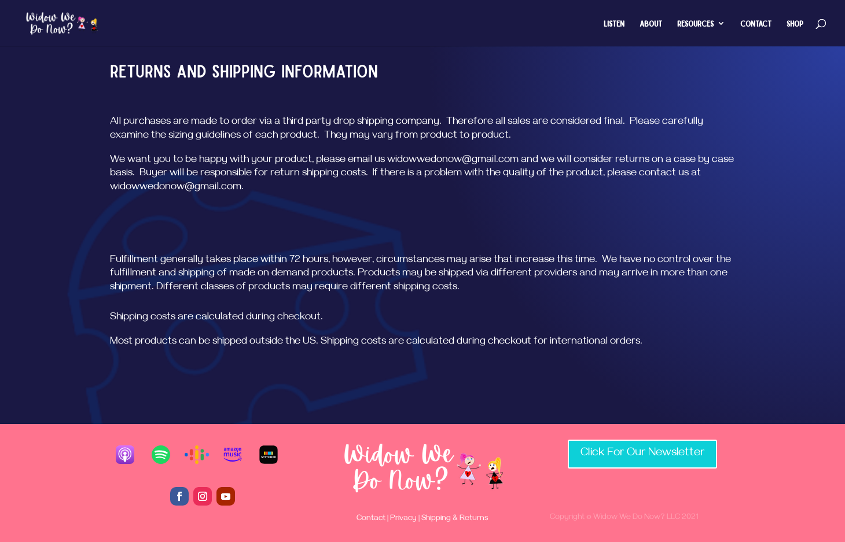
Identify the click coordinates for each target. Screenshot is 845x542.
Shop (795, 23)
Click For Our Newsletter (642, 454)
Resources (695, 23)
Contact (755, 23)
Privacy (403, 519)
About (651, 23)
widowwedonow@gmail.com (453, 160)
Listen (614, 23)
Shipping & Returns (454, 519)
